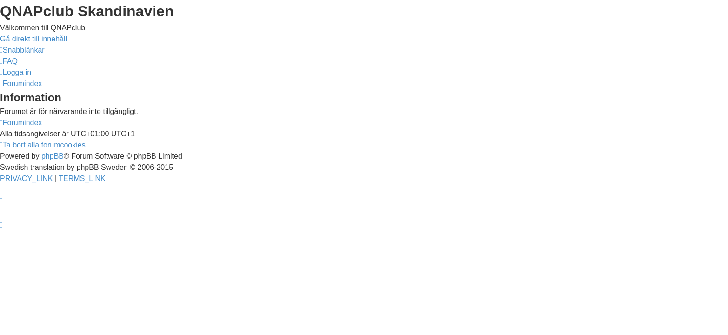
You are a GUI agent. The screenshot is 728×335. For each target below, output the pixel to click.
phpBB (52, 156)
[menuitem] (9, 61)
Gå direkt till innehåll (33, 39)
